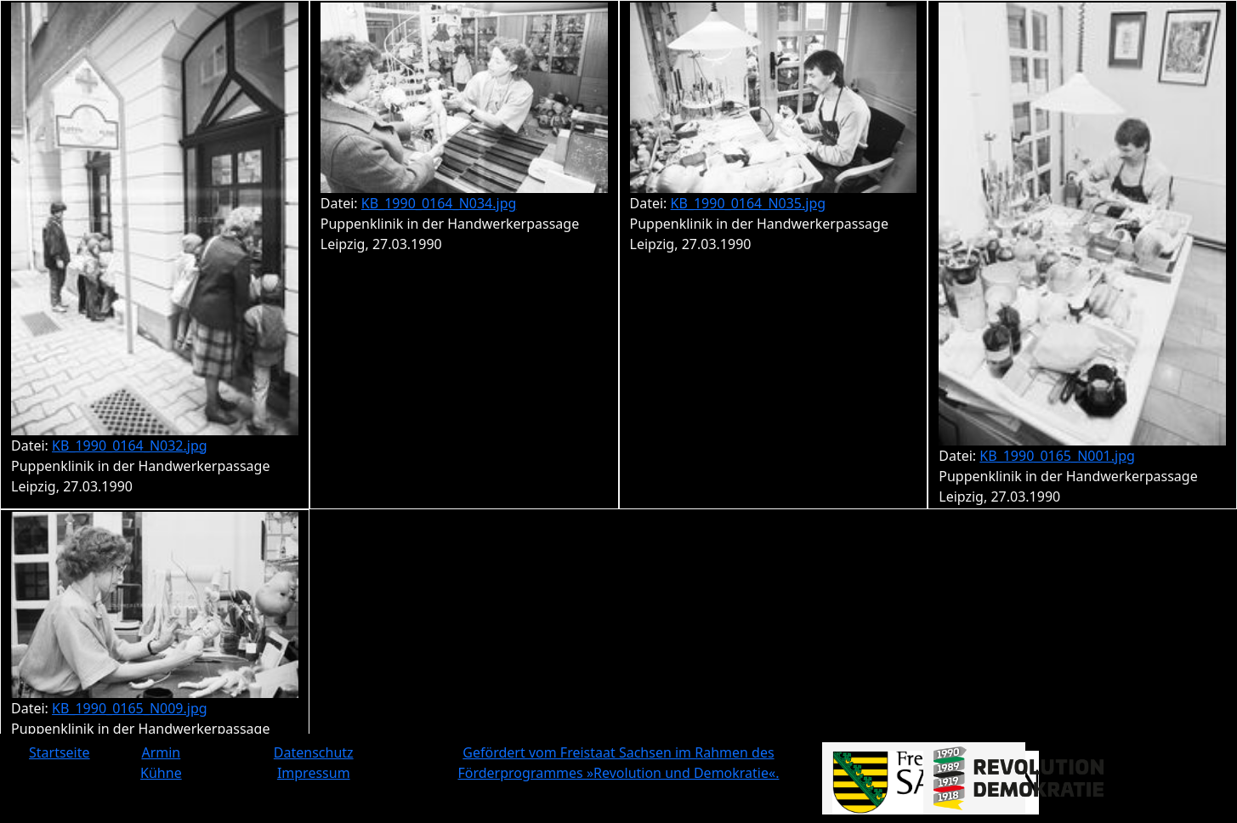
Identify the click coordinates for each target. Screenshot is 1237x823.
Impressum (313, 772)
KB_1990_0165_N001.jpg (1057, 455)
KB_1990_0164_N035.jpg (748, 203)
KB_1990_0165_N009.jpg (129, 708)
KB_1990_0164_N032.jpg (129, 445)
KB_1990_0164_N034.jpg (439, 203)
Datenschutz (314, 752)
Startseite (59, 752)
